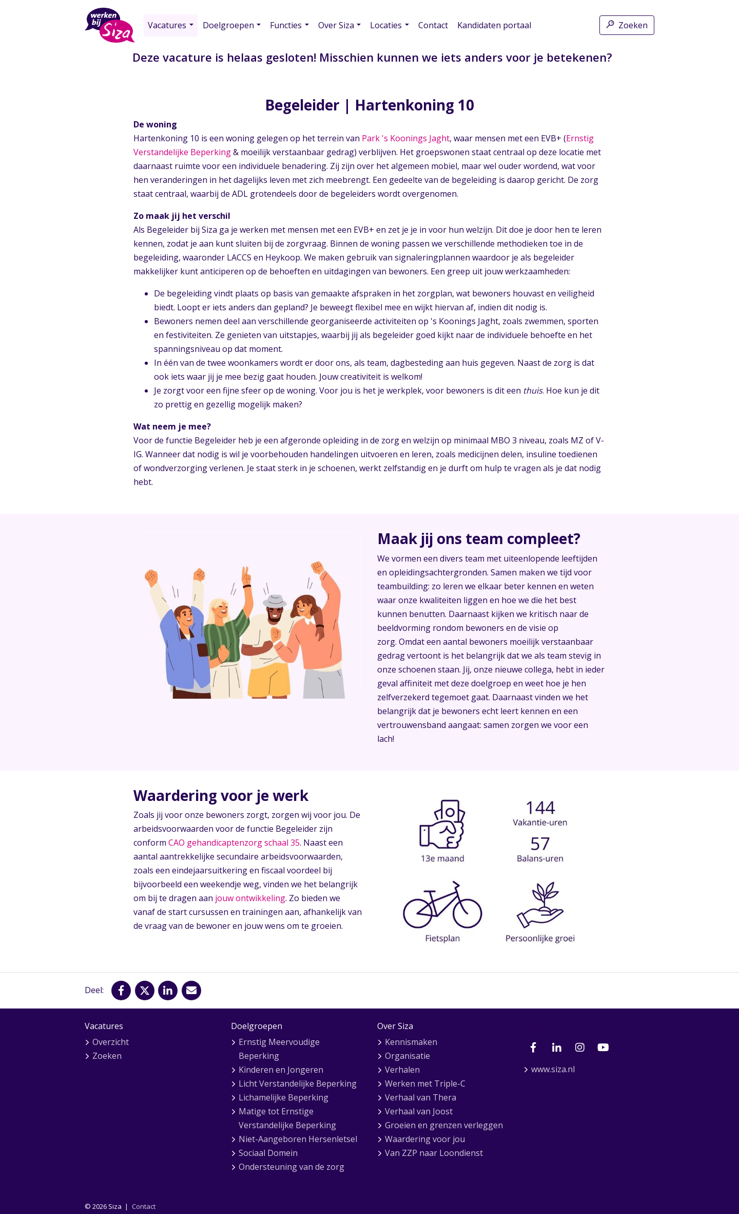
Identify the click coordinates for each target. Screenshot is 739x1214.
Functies (286, 25)
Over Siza (336, 25)
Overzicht (110, 1042)
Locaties (386, 25)
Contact (433, 25)
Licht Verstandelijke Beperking (298, 1083)
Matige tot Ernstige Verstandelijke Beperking (287, 1118)
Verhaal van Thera (420, 1097)
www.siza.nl (553, 1069)
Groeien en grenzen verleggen (444, 1125)
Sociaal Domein (268, 1153)
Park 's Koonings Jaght (406, 138)
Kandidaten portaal (494, 25)
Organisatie (407, 1055)
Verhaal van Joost (419, 1111)
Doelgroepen (228, 25)
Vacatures (167, 25)
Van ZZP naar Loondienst (434, 1153)
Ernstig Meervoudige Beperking (279, 1048)
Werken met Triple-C (425, 1083)
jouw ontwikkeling (250, 898)
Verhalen (402, 1069)
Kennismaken (411, 1042)
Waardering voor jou (425, 1139)
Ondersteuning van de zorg (291, 1166)
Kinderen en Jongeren (281, 1069)
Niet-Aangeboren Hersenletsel (298, 1139)
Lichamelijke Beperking (283, 1097)
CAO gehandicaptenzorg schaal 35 (234, 842)
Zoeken (627, 25)
